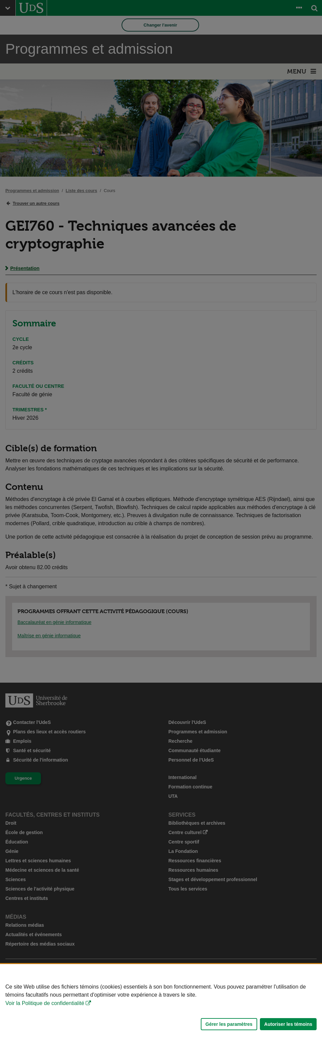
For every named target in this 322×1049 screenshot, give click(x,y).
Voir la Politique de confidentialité (44, 1003)
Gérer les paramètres (228, 1024)
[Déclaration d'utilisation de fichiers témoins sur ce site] (161, 1006)
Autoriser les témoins (288, 1024)
